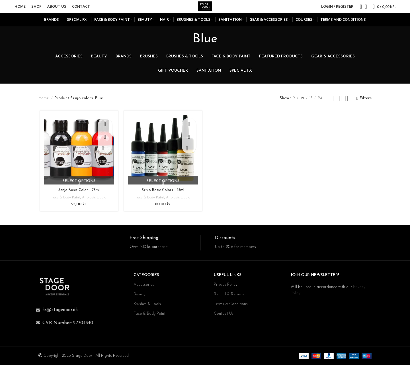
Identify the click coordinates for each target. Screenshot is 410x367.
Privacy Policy (225, 287)
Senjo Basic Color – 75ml (78, 195)
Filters (366, 102)
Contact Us (223, 316)
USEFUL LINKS (227, 277)
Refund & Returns (229, 297)
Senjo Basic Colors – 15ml (162, 195)
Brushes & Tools (147, 306)
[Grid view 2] (334, 102)
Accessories (144, 287)
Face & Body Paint (63, 202)
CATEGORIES (146, 277)
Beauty (139, 297)
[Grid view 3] (340, 102)
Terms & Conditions (231, 306)
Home (44, 102)
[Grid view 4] (346, 102)
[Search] (359, 8)
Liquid (102, 202)
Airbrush (88, 202)
